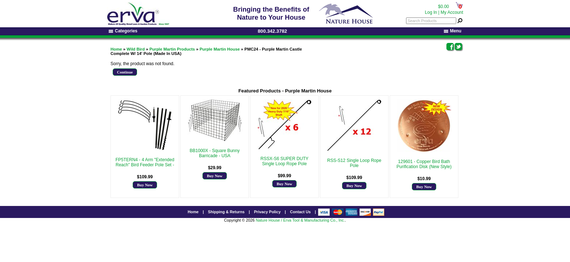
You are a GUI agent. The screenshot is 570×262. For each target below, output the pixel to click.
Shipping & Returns (226, 212)
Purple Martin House (220, 49)
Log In (431, 12)
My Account (452, 12)
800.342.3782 (272, 31)
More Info (145, 169)
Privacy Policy (267, 212)
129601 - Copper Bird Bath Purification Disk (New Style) (424, 164)
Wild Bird (136, 49)
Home (116, 49)
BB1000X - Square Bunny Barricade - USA (215, 153)
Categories (123, 30)
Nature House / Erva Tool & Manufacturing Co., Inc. (300, 220)
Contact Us (300, 212)
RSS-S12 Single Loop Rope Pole (354, 163)
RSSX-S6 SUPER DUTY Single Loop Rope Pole (284, 161)
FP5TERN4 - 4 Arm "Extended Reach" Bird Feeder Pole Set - (145, 162)
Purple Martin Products (172, 49)
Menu (452, 30)
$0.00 (443, 6)
